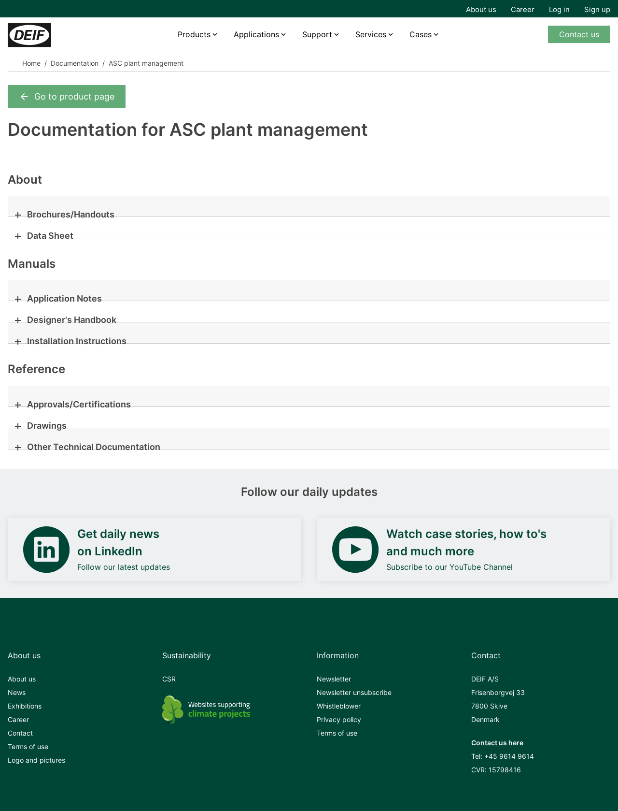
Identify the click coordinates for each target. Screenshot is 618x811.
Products (194, 34)
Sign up (597, 9)
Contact (20, 733)
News (17, 692)
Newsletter (334, 679)
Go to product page (66, 96)
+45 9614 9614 (509, 756)
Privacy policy (339, 719)
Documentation (74, 63)
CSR (169, 679)
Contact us (579, 34)
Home (31, 63)
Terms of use (28, 746)
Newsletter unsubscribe (354, 692)
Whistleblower (339, 706)
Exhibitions (25, 706)
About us (481, 9)
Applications (256, 34)
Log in (559, 9)
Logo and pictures (36, 760)
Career (522, 9)
